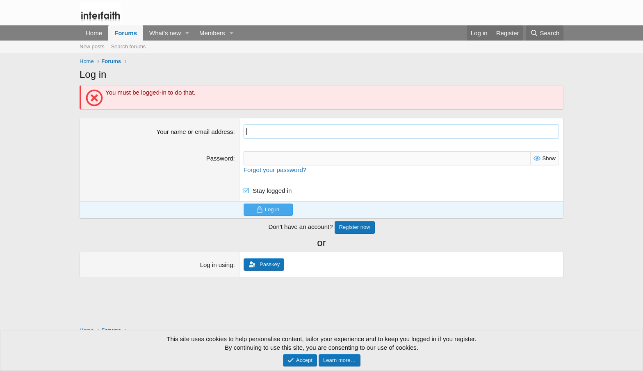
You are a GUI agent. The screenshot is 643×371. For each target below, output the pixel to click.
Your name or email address (195, 131)
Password (219, 158)
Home (94, 32)
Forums (125, 32)
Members (212, 32)
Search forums (128, 46)
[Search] (544, 33)
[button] (187, 33)
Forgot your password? (275, 169)
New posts (92, 46)
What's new (165, 32)
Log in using (216, 264)
